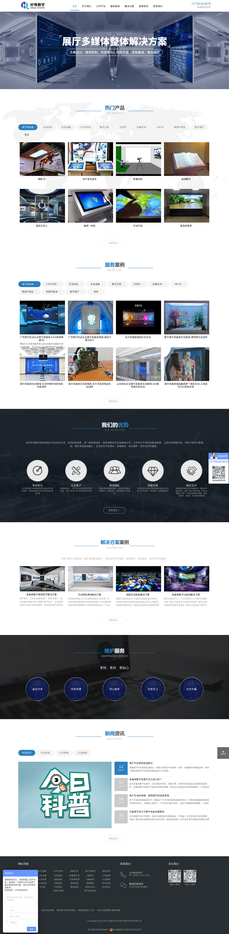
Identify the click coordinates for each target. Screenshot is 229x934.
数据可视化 (28, 291)
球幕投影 (58, 883)
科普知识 (106, 887)
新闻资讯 (143, 6)
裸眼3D (90, 875)
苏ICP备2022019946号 (98, 929)
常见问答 (106, 883)
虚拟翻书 (90, 883)
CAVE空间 (51, 284)
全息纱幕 (42, 879)
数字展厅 (74, 291)
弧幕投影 (58, 879)
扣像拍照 (90, 879)
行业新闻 (106, 879)
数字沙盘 (116, 284)
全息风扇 (42, 883)
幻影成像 (42, 875)
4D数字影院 (58, 891)
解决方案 (129, 6)
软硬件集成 (52, 291)
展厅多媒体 (28, 284)
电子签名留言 (90, 891)
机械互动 (157, 284)
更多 (27, 134)
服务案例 (115, 6)
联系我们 (158, 6)
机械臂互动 (74, 875)
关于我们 (86, 6)
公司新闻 (106, 875)
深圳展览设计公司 (86, 910)
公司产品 (101, 6)
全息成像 (95, 284)
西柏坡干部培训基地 (66, 910)
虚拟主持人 (90, 887)
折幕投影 (58, 875)
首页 (74, 6)
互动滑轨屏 (74, 879)
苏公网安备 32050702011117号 (125, 929)
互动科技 (73, 284)
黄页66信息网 (47, 910)
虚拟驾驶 (74, 883)
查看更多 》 (114, 243)
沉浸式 (136, 284)
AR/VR (177, 284)
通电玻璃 (74, 887)
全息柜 (42, 887)
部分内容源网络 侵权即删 (108, 910)
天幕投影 (58, 887)
